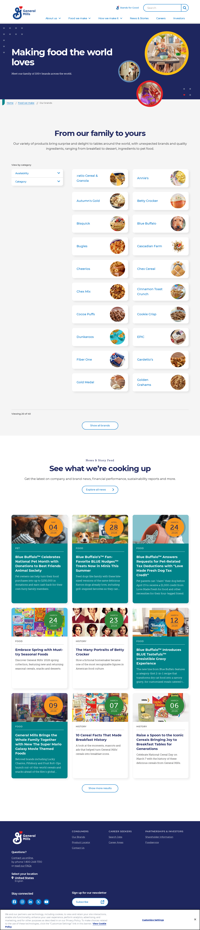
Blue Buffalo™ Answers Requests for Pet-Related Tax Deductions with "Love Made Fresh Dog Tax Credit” (161, 559)
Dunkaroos (100, 337)
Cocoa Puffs (100, 314)
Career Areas (116, 842)
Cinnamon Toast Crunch (161, 292)
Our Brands (78, 837)
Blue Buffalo (161, 224)
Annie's (161, 178)
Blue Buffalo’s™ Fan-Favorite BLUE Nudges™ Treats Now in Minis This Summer (100, 559)
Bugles (100, 246)
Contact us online (22, 858)
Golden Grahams (161, 382)
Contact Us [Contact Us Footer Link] (78, 847)
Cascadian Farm (161, 246)
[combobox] (162, 8)
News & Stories (139, 18)
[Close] (195, 919)
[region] (100, 919)
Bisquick (100, 224)
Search (151, 8)
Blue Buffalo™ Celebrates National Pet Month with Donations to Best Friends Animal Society (40, 559)
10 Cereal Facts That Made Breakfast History (100, 735)
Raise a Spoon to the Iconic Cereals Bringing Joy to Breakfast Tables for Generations (161, 735)
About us (51, 18)
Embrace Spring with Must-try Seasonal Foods (40, 648)
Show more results (100, 788)
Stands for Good (129, 7)
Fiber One (100, 360)
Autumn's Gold (100, 201)
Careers (161, 18)
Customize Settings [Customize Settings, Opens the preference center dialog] (153, 920)
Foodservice (152, 842)
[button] (185, 8)
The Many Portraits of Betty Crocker (100, 648)
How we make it (108, 18)
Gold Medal (100, 382)
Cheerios (100, 269)
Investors (179, 18)
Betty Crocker (161, 201)
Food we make (77, 18)
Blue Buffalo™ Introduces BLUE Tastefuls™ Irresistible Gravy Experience (161, 648)
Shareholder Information (159, 837)
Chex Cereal (161, 269)
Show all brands (100, 425)
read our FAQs (23, 865)
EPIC (161, 337)
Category (20, 181)
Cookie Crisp (161, 314)
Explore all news (96, 489)
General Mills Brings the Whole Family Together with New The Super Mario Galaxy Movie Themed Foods (40, 735)
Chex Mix (100, 292)
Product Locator (81, 842)
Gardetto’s (161, 360)
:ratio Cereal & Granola (100, 178)
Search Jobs (115, 837)
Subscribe (82, 902)
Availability (22, 173)
